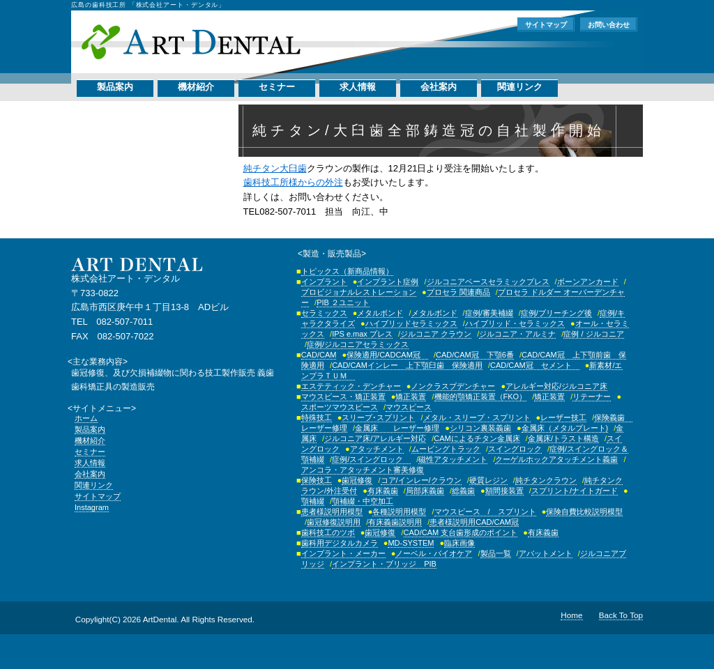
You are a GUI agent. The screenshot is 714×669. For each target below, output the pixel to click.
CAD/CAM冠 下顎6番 (475, 355)
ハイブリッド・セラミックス (515, 323)
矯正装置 (410, 396)
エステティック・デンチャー (351, 386)
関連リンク (519, 87)
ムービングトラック (445, 449)
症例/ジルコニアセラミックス (358, 344)
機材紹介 (196, 87)
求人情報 (358, 87)
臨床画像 (459, 543)
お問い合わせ (609, 25)
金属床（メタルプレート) (565, 428)
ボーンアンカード (587, 281)
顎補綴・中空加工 (362, 501)
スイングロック (515, 449)
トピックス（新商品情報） (347, 271)
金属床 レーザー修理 (397, 428)
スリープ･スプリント (378, 417)
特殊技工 (316, 417)
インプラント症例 (387, 281)
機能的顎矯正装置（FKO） (480, 396)
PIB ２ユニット (343, 302)
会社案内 (438, 87)
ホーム (86, 418)
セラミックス (324, 313)
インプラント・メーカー (343, 553)
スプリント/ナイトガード (574, 490)
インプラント (324, 281)
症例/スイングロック (371, 459)
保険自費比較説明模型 (584, 511)
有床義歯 (382, 490)
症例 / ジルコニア (593, 334)
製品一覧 (495, 553)
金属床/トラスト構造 (563, 438)
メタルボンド (380, 313)
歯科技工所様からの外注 (293, 182)
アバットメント (545, 553)
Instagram (92, 507)
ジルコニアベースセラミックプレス (488, 281)
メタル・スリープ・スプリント (477, 417)
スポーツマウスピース (339, 407)
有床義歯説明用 (395, 522)
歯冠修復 (357, 480)
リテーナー (591, 396)
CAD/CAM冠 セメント (534, 365)
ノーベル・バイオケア (433, 553)
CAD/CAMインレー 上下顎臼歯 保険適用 (407, 365)
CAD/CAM (319, 355)
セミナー (277, 87)
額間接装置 (504, 490)
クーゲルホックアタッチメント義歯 (556, 459)
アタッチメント (377, 449)
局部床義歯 (425, 490)
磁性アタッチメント (452, 459)
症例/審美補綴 (489, 313)
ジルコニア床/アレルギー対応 (375, 438)
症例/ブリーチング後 (556, 313)
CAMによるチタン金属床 (476, 438)
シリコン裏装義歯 (480, 428)
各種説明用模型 (399, 511)
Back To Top (621, 615)
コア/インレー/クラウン (421, 480)
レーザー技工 (563, 417)
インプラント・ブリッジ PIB (384, 564)
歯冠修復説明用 (333, 522)
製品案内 (115, 87)
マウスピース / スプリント (485, 511)
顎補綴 (312, 501)
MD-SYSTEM (411, 543)
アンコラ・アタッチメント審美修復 (362, 470)
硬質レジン (488, 480)
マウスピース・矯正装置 (343, 396)
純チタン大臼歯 (275, 168)
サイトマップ (546, 25)
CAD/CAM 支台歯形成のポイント (461, 532)
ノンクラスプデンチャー (453, 386)
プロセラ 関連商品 (458, 292)
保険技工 (316, 480)
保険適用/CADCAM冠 (387, 355)
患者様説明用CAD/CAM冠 (474, 522)
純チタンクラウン (546, 480)
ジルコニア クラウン (435, 334)
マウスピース (409, 407)
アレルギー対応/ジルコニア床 (556, 386)
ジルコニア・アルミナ (517, 334)
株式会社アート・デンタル (191, 41)
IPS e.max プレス (362, 334)
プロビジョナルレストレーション (358, 292)
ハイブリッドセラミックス (411, 323)
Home (571, 615)
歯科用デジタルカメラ (339, 543)
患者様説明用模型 (332, 511)
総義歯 (463, 490)
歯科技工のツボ (328, 532)
